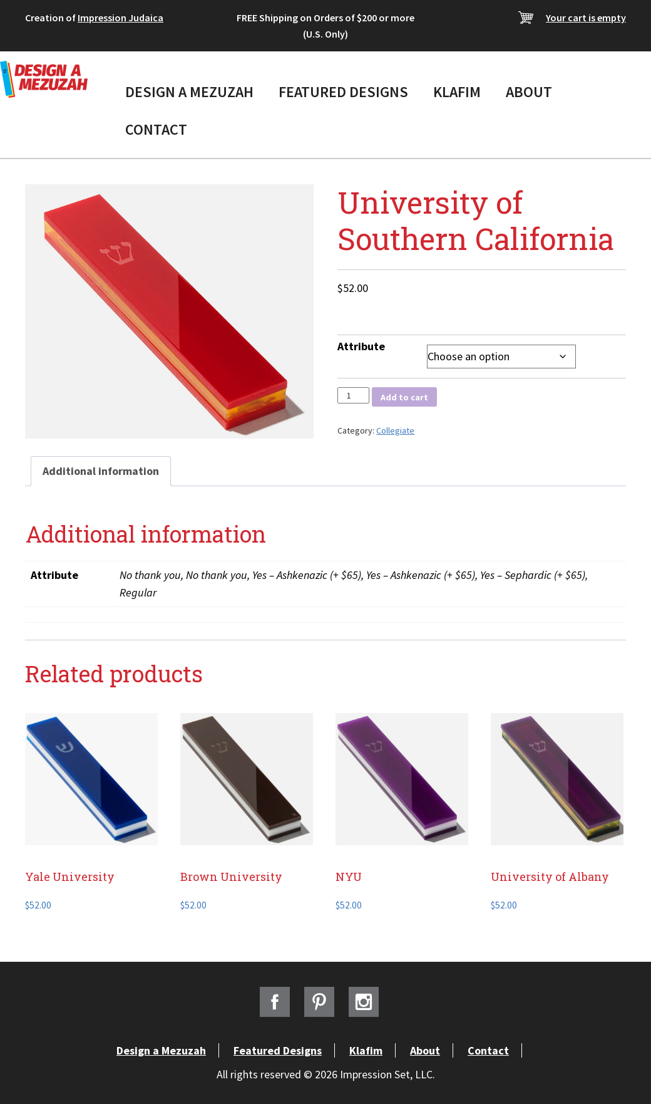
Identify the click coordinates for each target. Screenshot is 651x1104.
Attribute (361, 346)
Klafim (457, 92)
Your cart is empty (586, 17)
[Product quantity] (353, 395)
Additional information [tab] (101, 471)
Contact (156, 129)
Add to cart (404, 397)
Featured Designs (343, 92)
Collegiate (395, 430)
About (529, 92)
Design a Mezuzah (189, 92)
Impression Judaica (120, 17)
